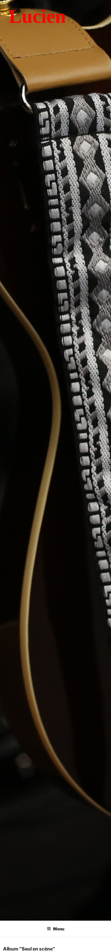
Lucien (37, 16)
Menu (55, 928)
